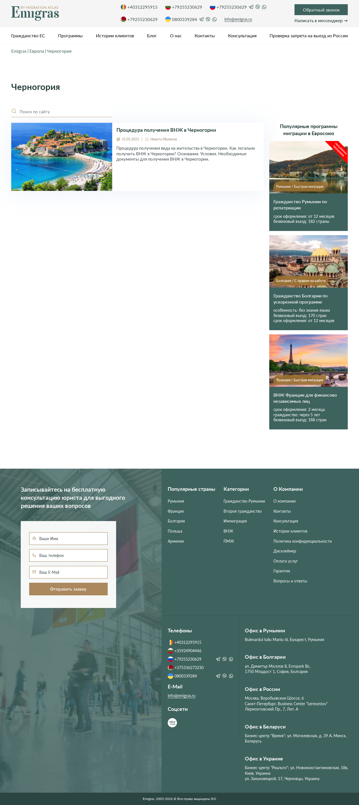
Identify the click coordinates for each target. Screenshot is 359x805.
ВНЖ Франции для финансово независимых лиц (305, 398)
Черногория (59, 51)
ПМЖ (229, 541)
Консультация (242, 35)
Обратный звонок (321, 9)
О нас (176, 35)
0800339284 (181, 19)
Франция (283, 380)
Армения (176, 541)
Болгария (283, 281)
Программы (70, 35)
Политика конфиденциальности (302, 541)
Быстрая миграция (308, 186)
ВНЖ (228, 531)
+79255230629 (183, 7)
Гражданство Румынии (244, 501)
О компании (284, 501)
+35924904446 (184, 651)
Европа (36, 51)
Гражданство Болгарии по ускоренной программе (300, 298)
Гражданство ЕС (28, 35)
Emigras (19, 51)
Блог (152, 35)
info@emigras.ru (238, 19)
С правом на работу (310, 281)
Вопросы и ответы (290, 581)
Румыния (283, 186)
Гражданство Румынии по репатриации (300, 204)
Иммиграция (235, 521)
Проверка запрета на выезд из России (309, 35)
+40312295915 (139, 7)
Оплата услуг (285, 561)
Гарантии (281, 570)
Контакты (205, 35)
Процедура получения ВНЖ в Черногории (166, 130)
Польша (175, 531)
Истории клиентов (115, 35)
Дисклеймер (284, 551)
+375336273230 (186, 667)
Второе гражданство (243, 511)
